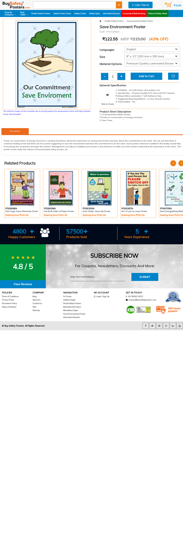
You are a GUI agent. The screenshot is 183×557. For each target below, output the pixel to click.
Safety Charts (80, 13)
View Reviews (23, 284)
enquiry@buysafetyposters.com (142, 300)
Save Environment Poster (74, 314)
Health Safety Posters (40, 13)
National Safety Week (157, 13)
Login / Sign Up (140, 5)
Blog (35, 296)
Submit (144, 277)
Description (15, 131)
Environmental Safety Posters (140, 21)
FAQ (34, 307)
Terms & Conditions (10, 296)
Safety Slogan (69, 300)
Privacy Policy (8, 300)
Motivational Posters (72, 307)
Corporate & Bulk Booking (134, 13)
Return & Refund (9, 307)
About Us (37, 300)
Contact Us (37, 303)
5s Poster (67, 296)
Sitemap (36, 310)
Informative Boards (111, 13)
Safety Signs (94, 13)
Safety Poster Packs (62, 13)
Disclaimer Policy (9, 303)
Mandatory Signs (70, 310)
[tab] (23, 284)
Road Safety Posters (72, 303)
